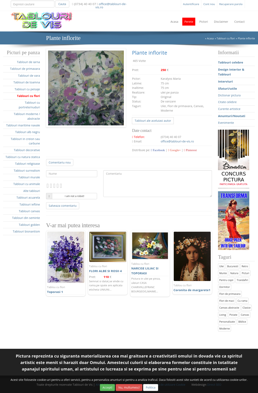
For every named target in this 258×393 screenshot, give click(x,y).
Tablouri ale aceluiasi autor (153, 121)
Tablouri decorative (27, 150)
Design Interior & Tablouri (231, 71)
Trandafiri (242, 280)
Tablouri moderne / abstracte (27, 116)
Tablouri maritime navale (23, 125)
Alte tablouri (31, 191)
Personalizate (227, 321)
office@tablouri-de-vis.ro (110, 5)
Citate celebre (227, 102)
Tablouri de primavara (25, 69)
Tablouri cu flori (28, 96)
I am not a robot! (74, 196)
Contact (239, 22)
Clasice (246, 307)
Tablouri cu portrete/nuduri (29, 105)
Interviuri (225, 81)
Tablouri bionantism (26, 231)
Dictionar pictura (229, 95)
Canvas (245, 315)
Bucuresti (232, 266)
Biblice (242, 321)
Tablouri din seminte (26, 218)
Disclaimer (221, 22)
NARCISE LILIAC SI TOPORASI (150, 268)
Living (222, 315)
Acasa (174, 22)
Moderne (224, 328)
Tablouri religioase (27, 164)
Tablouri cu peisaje (27, 89)
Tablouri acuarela (28, 197)
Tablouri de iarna (28, 62)
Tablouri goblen (29, 225)
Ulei (221, 266)
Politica (150, 387)
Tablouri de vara (29, 76)
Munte (223, 273)
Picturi (245, 273)
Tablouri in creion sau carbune (25, 141)
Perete (188, 22)
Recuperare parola (231, 4)
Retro (245, 266)
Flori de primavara (230, 294)
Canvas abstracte (229, 307)
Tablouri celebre (230, 62)
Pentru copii (226, 280)
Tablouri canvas (29, 211)
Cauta (62, 4)
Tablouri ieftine (29, 204)
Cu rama (242, 301)
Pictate (233, 315)
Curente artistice (229, 109)
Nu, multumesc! (129, 387)
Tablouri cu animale (26, 184)
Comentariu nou (60, 162)
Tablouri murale (29, 177)
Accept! (107, 387)
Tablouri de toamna (26, 82)
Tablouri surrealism (27, 170)
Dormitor (224, 287)
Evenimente (226, 123)
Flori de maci (226, 301)
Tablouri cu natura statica (22, 157)
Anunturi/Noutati (231, 116)
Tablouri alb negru (27, 132)
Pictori (203, 22)
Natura (234, 273)
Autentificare (191, 4)
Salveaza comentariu (63, 206)
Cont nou (209, 4)
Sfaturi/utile (227, 88)
